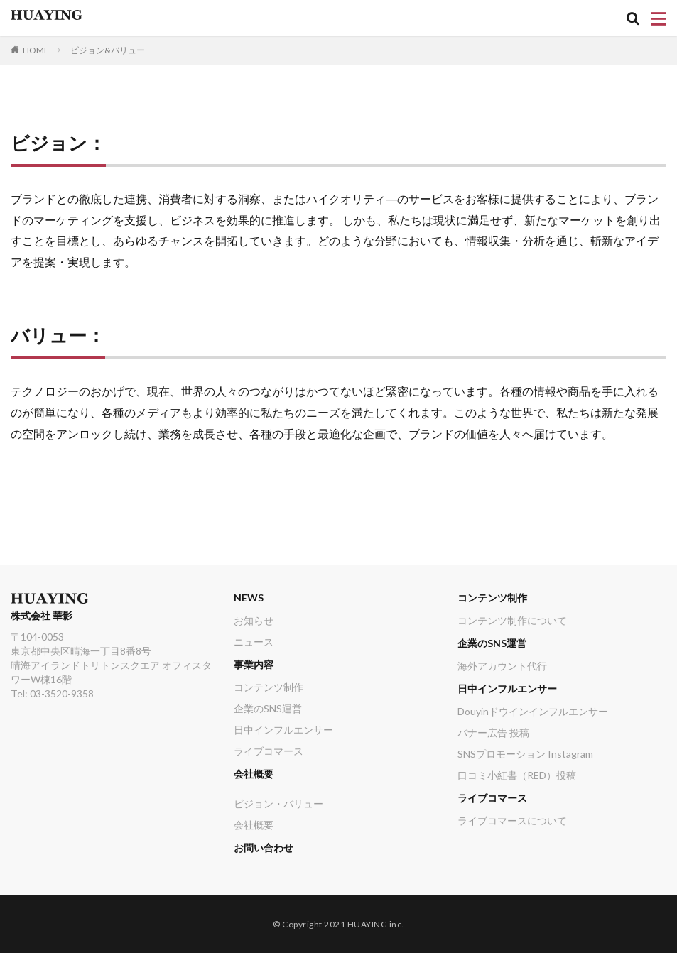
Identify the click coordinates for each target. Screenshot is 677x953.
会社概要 (253, 774)
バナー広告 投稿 (493, 732)
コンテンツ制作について (512, 620)
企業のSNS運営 (268, 708)
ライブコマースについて (512, 821)
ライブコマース (268, 751)
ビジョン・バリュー (278, 803)
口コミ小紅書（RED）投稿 (516, 775)
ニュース (253, 642)
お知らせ (253, 620)
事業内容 (253, 664)
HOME (36, 50)
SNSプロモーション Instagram (525, 754)
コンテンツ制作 (268, 687)
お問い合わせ (263, 848)
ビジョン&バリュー (107, 50)
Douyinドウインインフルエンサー (532, 711)
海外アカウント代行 (502, 666)
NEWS (249, 598)
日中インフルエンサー (283, 730)
